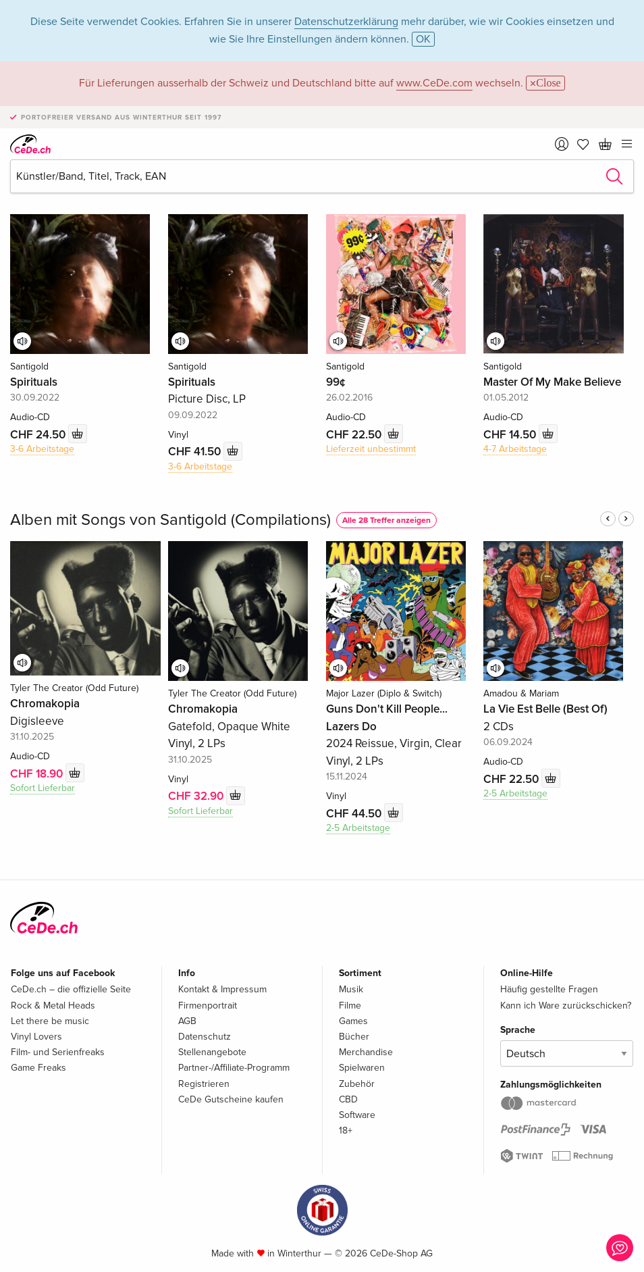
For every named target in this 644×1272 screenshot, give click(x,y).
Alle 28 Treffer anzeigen (386, 520)
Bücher (354, 1036)
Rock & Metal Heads (53, 1005)
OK (423, 39)
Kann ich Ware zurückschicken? (565, 1005)
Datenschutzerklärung (346, 21)
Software (357, 1115)
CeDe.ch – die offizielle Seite (71, 989)
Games (353, 1021)
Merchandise (366, 1052)
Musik (351, 989)
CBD (348, 1099)
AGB (187, 1021)
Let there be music (50, 1021)
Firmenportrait (207, 1005)
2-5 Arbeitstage (358, 828)
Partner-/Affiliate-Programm (234, 1067)
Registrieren (204, 1084)
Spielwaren (362, 1067)
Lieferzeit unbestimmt (371, 449)
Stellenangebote (212, 1052)
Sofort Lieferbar (42, 788)
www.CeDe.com (434, 83)
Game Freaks (38, 1067)
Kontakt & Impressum (222, 989)
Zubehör (357, 1084)
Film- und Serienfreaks (58, 1052)
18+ (345, 1130)
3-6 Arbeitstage (42, 449)
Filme (350, 1005)
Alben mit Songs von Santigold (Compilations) (170, 520)
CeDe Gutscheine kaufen (231, 1099)
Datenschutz (204, 1036)
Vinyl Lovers (36, 1036)
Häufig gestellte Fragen (549, 989)
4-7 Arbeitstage (515, 449)
